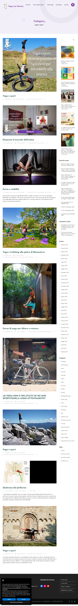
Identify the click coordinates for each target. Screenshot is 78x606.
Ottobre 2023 (64, 291)
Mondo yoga (31, 100)
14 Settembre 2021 (9, 492)
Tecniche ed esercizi (66, 421)
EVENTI (63, 390)
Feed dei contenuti (65, 455)
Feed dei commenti (65, 459)
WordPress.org (64, 462)
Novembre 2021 (65, 329)
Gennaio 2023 (64, 294)
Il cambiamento (69, 236)
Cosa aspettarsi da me (66, 203)
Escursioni (7, 258)
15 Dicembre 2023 (9, 144)
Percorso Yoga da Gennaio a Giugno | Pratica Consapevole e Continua (68, 85)
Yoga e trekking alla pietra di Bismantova (24, 253)
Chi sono (28, 5)
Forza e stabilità (11, 190)
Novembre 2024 (65, 274)
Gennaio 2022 (64, 322)
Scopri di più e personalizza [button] (16, 602)
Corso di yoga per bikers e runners (21, 330)
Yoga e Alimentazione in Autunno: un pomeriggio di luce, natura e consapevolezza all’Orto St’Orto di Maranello (68, 152)
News (62, 404)
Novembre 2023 (65, 287)
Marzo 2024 (64, 277)
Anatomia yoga (32, 144)
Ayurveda (63, 373)
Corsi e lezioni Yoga (38, 5)
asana (62, 370)
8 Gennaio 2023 (8, 193)
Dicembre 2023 (64, 284)
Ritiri (62, 414)
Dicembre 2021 (64, 325)
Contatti (66, 5)
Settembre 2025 (65, 256)
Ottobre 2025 (64, 253)
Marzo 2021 (64, 350)
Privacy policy (64, 581)
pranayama (63, 411)
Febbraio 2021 (64, 353)
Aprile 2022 (64, 312)
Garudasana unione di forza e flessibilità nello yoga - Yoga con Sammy (68, 228)
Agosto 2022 (64, 298)
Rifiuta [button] (9, 599)
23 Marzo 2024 (8, 100)
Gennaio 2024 (64, 281)
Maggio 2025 (64, 270)
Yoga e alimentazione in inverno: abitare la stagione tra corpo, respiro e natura (68, 108)
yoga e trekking (29, 258)
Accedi (62, 452)
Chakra (62, 380)
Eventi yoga (50, 5)
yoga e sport (38, 100)
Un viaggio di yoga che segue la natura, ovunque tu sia (68, 129)
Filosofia (63, 394)
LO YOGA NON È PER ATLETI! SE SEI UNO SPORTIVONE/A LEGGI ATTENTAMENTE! (24, 398)
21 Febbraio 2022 (9, 333)
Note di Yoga (64, 408)
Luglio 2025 (64, 263)
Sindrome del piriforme (14, 489)
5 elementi (63, 363)
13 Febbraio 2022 (9, 403)
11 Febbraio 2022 (9, 454)
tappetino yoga (64, 418)
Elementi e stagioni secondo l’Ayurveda (67, 63)
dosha (62, 383)
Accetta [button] (23, 599)
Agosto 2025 (64, 260)
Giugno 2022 (64, 305)
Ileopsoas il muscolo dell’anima (18, 141)
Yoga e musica (64, 432)
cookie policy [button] (5, 589)
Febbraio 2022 (64, 319)
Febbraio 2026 (64, 246)
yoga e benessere (39, 193)
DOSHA (63, 208)
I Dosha (63, 212)
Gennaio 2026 (64, 250)
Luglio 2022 (64, 301)
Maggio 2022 (64, 308)
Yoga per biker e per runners (43, 333)
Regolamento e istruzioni (66, 591)
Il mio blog (58, 5)
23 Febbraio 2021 (9, 555)
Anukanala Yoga (64, 215)
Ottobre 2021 (64, 332)
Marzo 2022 (64, 315)
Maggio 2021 (64, 343)
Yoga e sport (9, 97)
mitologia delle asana (66, 397)
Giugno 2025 (64, 267)
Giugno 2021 (64, 339)
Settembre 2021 (65, 336)
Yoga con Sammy (20, 100)
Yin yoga (63, 425)
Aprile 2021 (64, 346)
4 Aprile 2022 (8, 256)
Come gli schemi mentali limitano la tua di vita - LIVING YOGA (68, 235)
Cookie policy (64, 585)
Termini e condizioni (65, 588)
